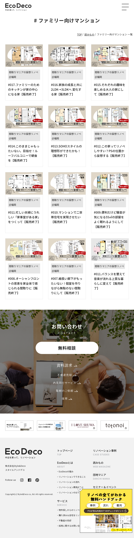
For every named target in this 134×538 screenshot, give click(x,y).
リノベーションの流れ (69, 481)
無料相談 (67, 348)
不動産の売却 (65, 520)
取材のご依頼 (67, 390)
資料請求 (67, 365)
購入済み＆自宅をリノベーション (74, 515)
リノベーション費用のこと (71, 487)
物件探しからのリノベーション (73, 509)
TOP (79, 34)
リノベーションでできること (72, 476)
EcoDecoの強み (66, 471)
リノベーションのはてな (70, 492)
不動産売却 (66, 374)
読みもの (89, 34)
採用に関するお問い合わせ (71, 525)
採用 (67, 398)
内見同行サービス (67, 382)
